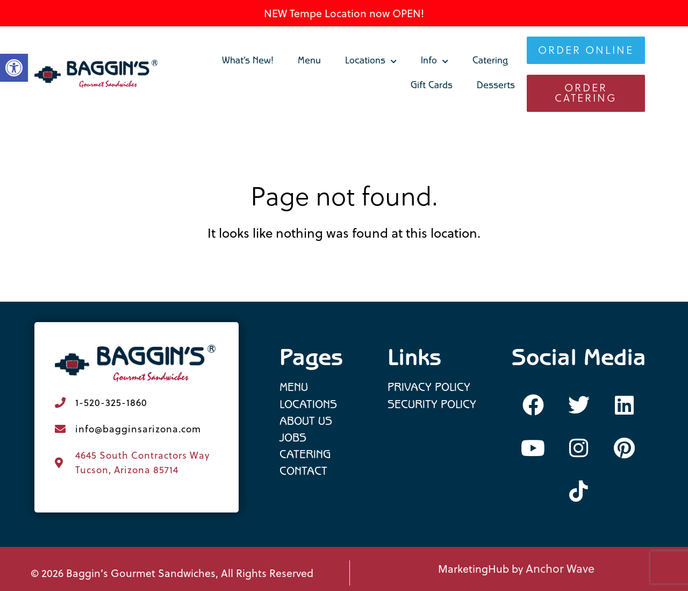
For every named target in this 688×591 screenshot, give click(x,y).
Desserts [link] (496, 86)
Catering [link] (490, 61)
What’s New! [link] (248, 61)
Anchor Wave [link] (560, 568)
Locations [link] (371, 61)
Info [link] (434, 61)
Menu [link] (309, 61)
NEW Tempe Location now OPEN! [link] (344, 13)
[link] (96, 74)
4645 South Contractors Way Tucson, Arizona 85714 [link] (142, 462)
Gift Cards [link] (432, 86)
